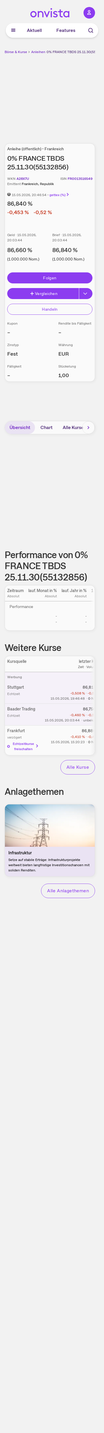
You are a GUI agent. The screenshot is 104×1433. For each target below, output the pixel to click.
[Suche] (90, 30)
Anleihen (38, 52)
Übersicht (20, 427)
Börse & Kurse (16, 52)
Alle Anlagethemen (68, 891)
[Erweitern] (85, 293)
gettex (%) (59, 195)
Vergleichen (43, 293)
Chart (46, 427)
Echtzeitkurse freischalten (23, 746)
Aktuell (34, 30)
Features (65, 30)
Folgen (49, 278)
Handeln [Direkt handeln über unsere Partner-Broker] (49, 309)
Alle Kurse (73, 427)
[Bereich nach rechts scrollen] (88, 427)
